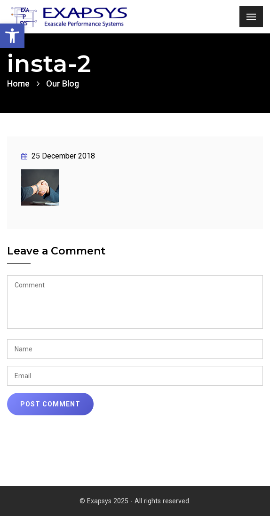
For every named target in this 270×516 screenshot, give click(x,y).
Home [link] (18, 83)
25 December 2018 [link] (58, 155)
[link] (12, 36)
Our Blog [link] (62, 83)
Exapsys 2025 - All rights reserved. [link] (139, 501)
